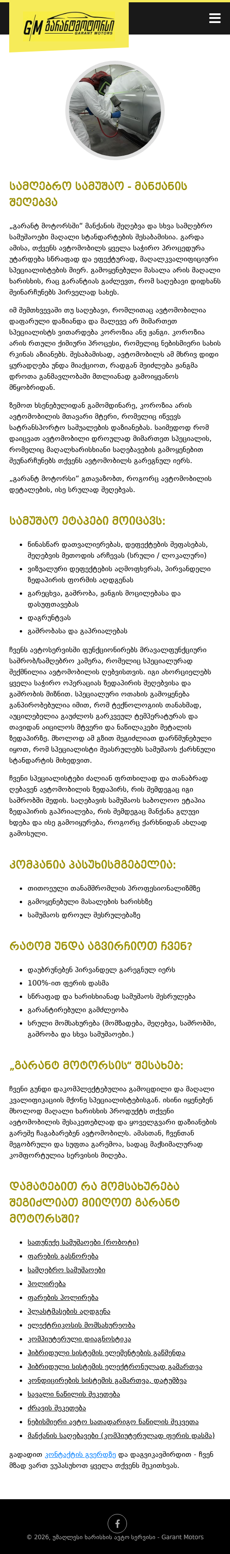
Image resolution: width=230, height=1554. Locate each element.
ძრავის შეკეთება (57, 1408)
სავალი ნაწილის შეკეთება (74, 1394)
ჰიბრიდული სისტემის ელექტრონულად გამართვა (115, 1367)
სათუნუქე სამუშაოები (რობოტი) (83, 1242)
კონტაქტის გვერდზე (80, 1455)
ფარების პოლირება (63, 1298)
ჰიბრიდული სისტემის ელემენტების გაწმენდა (106, 1353)
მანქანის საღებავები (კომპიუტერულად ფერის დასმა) (121, 1436)
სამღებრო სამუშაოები (66, 1270)
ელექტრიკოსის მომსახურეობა (81, 1325)
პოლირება (47, 1284)
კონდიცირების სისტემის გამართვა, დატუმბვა (107, 1380)
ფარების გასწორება (63, 1256)
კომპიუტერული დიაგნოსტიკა (79, 1339)
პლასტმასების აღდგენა (69, 1311)
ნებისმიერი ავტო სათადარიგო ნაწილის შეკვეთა (113, 1422)
